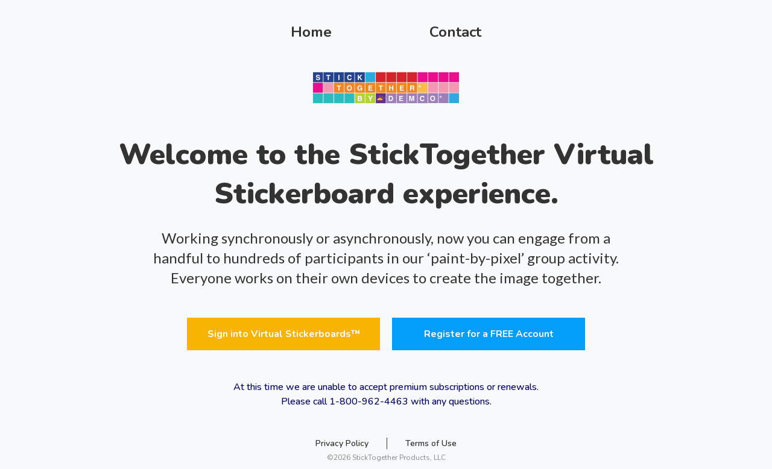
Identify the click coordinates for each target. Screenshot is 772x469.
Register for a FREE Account (489, 334)
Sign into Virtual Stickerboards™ (283, 334)
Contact (455, 32)
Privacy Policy (342, 443)
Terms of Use (431, 443)
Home (311, 32)
